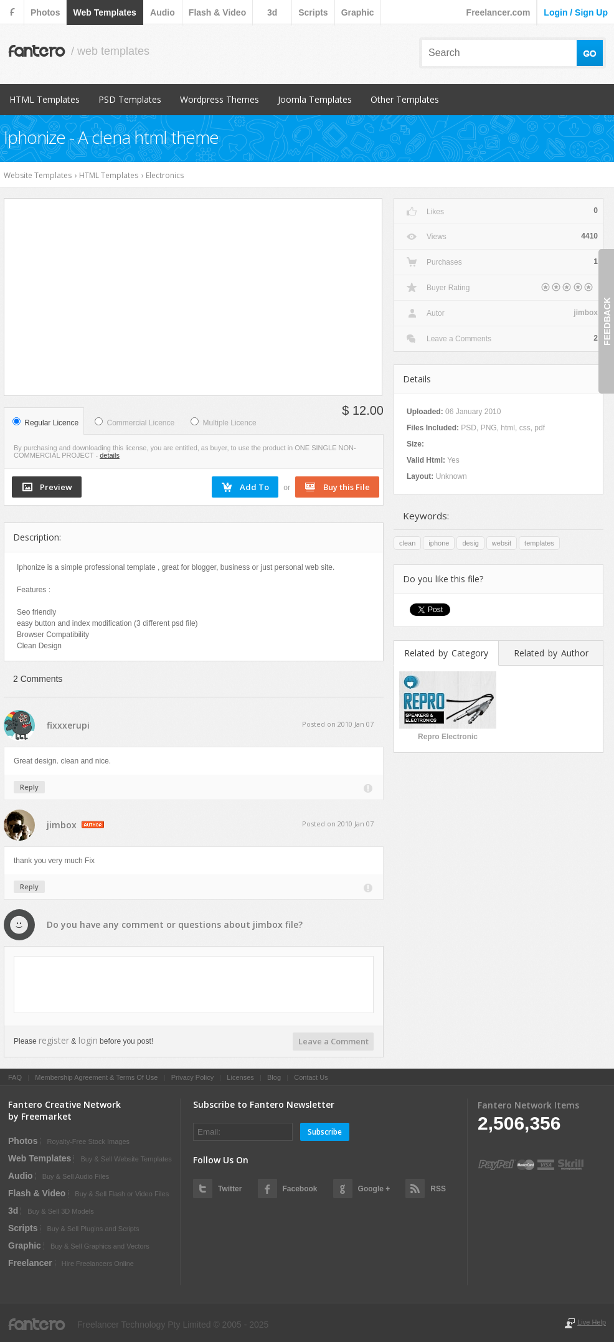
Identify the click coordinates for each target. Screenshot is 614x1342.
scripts (313, 12)
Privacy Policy (192, 1077)
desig (470, 543)
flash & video (217, 12)
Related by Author (551, 653)
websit (501, 543)
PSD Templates (129, 99)
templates (539, 543)
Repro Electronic (448, 736)
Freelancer (30, 1263)
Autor (436, 313)
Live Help (591, 1322)
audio (162, 12)
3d (272, 12)
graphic (357, 12)
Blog (274, 1077)
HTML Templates (44, 99)
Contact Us (311, 1077)
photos (45, 12)
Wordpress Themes (219, 99)
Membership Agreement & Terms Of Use (96, 1077)
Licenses (240, 1077)
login (88, 1040)
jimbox (62, 825)
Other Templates (405, 99)
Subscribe (325, 1132)
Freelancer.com (498, 12)
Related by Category (446, 653)
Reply (29, 786)
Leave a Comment (333, 1041)
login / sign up (576, 12)
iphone (438, 543)
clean (407, 543)
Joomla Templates (315, 99)
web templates (104, 12)
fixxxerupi (68, 725)
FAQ (15, 1077)
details (110, 455)
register (54, 1040)
